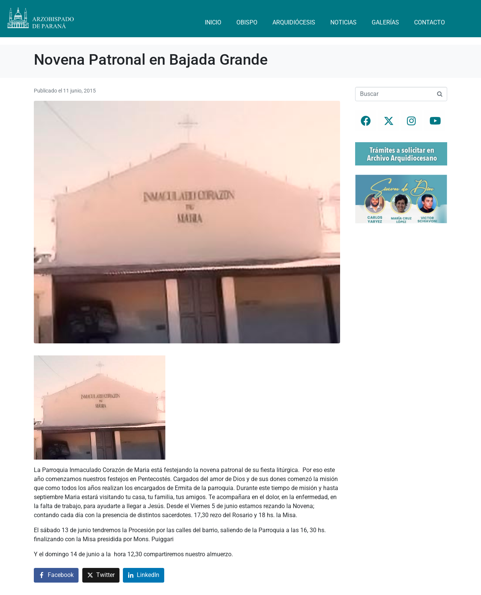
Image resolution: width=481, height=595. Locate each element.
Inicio (213, 22)
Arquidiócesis (293, 22)
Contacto (429, 22)
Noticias (343, 22)
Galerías (385, 22)
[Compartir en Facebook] (56, 575)
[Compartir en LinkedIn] (143, 575)
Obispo (246, 22)
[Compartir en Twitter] (100, 575)
